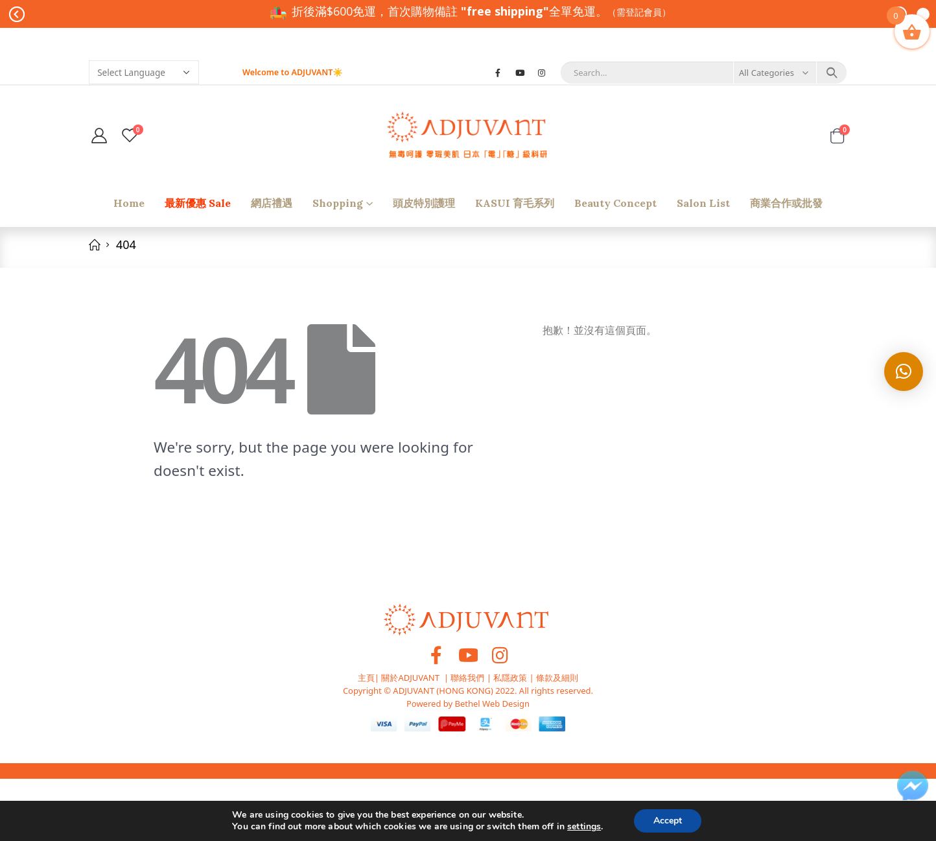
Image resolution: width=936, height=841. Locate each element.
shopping (337, 202)
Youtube (468, 655)
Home (129, 202)
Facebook (436, 655)
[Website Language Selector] (144, 72)
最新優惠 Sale (198, 202)
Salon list (703, 202)
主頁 (366, 677)
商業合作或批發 (786, 202)
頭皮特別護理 (424, 202)
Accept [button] (667, 820)
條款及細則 (557, 677)
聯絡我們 (467, 677)
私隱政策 (510, 677)
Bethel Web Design (491, 703)
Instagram (499, 655)
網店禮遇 (271, 202)
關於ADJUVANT (410, 677)
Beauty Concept (615, 202)
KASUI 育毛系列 (514, 202)
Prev (16, 14)
